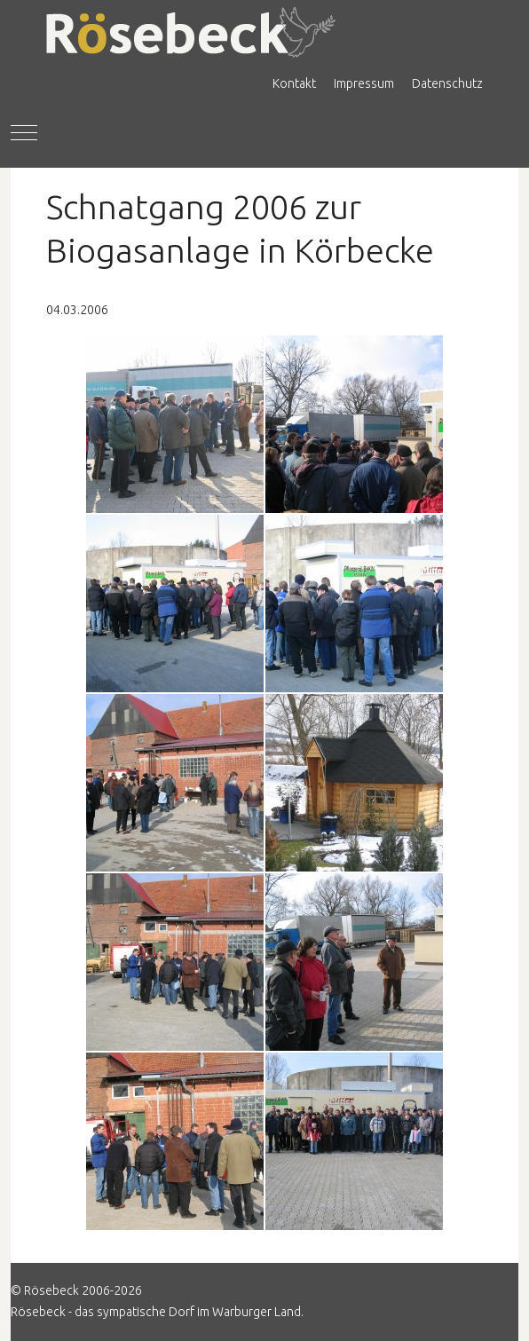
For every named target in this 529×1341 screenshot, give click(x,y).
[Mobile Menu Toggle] (24, 133)
